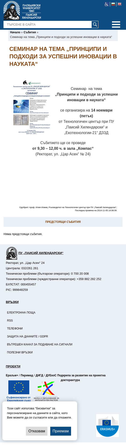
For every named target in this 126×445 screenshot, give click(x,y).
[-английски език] (119, 4)
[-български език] (113, 4)
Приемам (61, 431)
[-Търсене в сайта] (51, 24)
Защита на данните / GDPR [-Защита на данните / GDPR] (27, 336)
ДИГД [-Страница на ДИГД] (39, 375)
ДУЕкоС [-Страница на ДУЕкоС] (51, 375)
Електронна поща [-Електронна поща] (21, 312)
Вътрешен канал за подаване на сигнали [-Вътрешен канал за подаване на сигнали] (39, 344)
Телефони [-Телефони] (15, 328)
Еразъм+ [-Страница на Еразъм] (12, 375)
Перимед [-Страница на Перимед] (27, 375)
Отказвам (36, 431)
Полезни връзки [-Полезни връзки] (20, 352)
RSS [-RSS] (10, 320)
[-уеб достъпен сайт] (106, 4)
